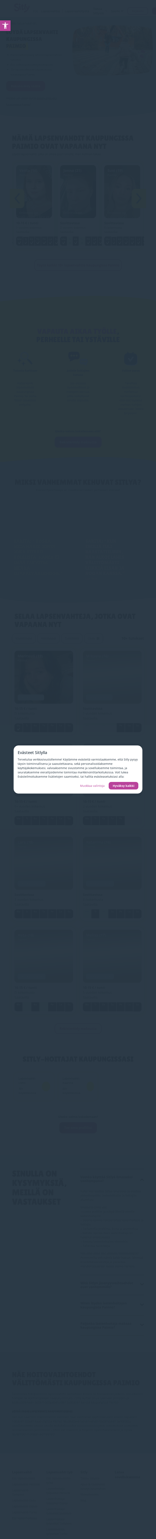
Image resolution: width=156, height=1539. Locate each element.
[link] (5, 25)
